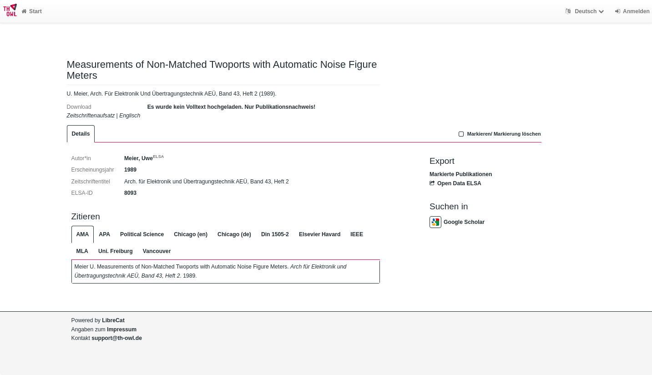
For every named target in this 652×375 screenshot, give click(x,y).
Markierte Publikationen (461, 174)
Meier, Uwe (144, 158)
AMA (82, 234)
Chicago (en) (190, 234)
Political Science (142, 234)
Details (81, 134)
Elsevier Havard (319, 234)
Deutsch (586, 11)
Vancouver (157, 251)
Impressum (121, 329)
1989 (130, 170)
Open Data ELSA (455, 183)
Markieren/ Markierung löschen (498, 134)
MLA (82, 251)
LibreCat (113, 320)
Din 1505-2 (275, 234)
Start (31, 11)
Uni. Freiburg (115, 251)
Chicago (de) (234, 234)
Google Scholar (457, 222)
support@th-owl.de (116, 338)
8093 (130, 193)
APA (104, 234)
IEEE (356, 234)
